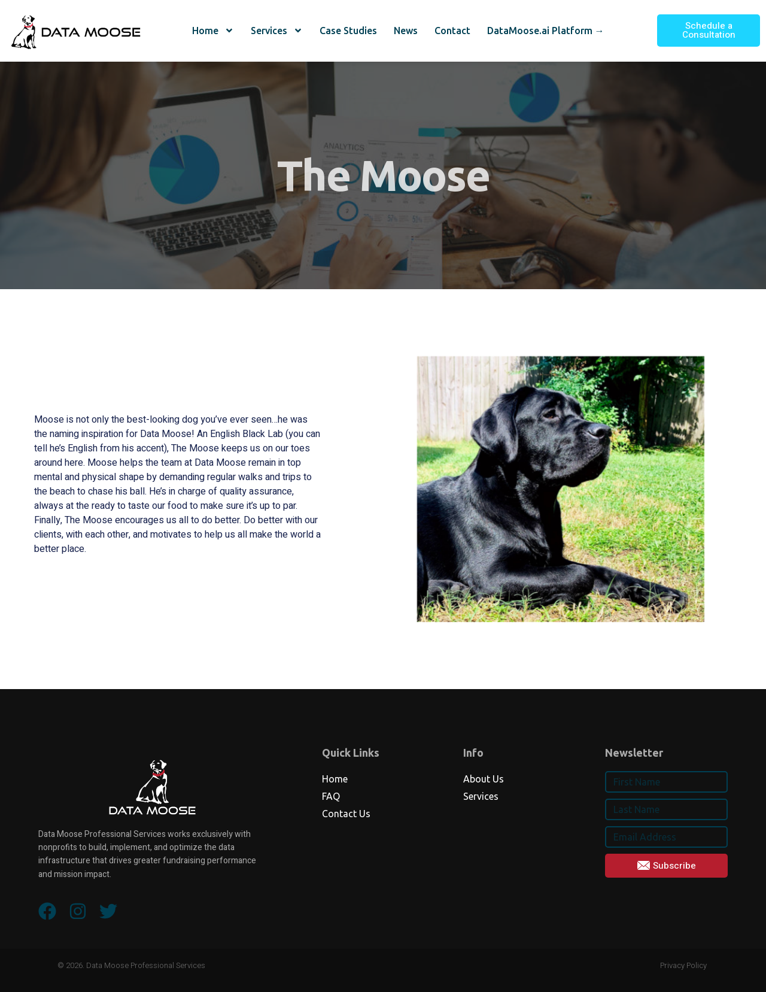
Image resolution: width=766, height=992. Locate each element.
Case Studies (348, 30)
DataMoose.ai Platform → (545, 30)
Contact (452, 30)
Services (277, 30)
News (406, 30)
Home (213, 30)
